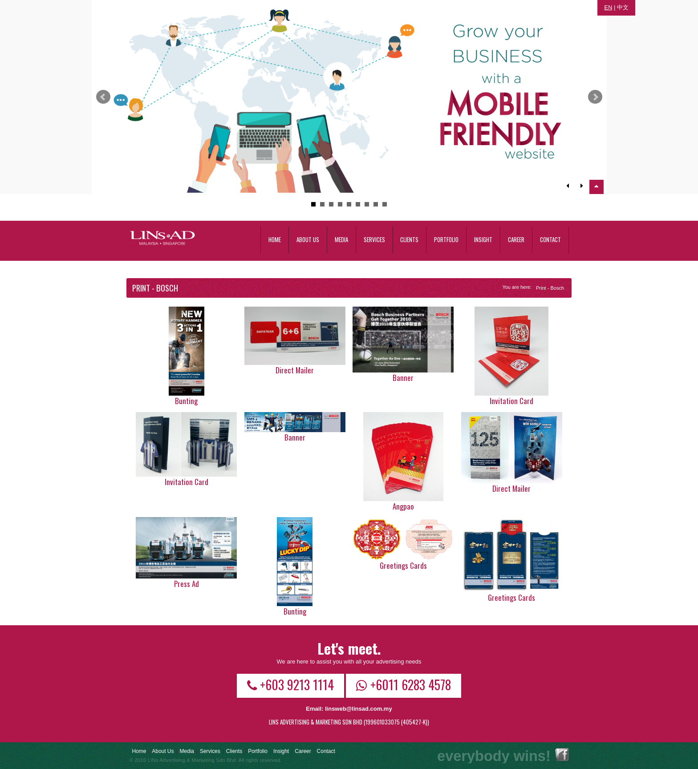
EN (608, 7)
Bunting (186, 400)
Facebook (562, 754)
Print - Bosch (550, 288)
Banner (403, 377)
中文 (623, 7)
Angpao (403, 506)
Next (595, 97)
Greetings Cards (403, 565)
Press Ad (186, 583)
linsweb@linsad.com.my (358, 708)
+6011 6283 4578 (403, 684)
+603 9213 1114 (290, 684)
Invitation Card (186, 481)
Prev (103, 97)
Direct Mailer (295, 370)
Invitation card (511, 400)
